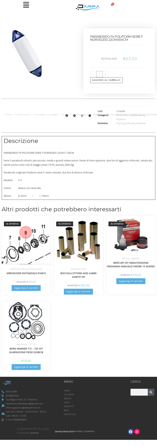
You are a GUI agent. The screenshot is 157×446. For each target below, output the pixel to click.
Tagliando (135, 258)
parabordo (129, 123)
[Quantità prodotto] (99, 74)
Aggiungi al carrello (106, 80)
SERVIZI (67, 398)
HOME (67, 390)
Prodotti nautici (23, 114)
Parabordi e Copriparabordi (130, 115)
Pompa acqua (35, 268)
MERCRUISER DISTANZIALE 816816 (26, 273)
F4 (121, 123)
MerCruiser (15, 268)
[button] (67, 115)
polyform (141, 123)
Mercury (24, 268)
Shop (66, 402)
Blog (66, 410)
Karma (35, 432)
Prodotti (69, 406)
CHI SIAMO (69, 394)
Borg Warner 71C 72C (26, 344)
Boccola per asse (78, 268)
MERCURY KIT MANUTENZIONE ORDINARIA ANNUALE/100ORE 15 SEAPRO (131, 264)
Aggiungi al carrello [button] (26, 288)
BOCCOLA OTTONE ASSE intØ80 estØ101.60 (78, 275)
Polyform (121, 119)
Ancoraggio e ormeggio (46, 114)
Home (8, 114)
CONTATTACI (70, 414)
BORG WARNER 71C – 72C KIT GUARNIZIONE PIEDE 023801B (26, 350)
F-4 (117, 123)
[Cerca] (151, 392)
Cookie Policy (79, 431)
